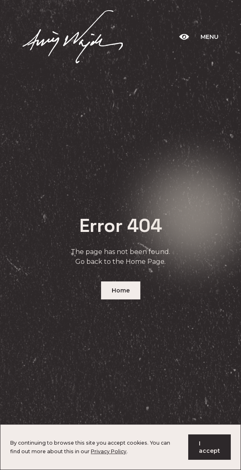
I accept (209, 447)
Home (121, 290)
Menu (209, 37)
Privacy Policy (108, 451)
